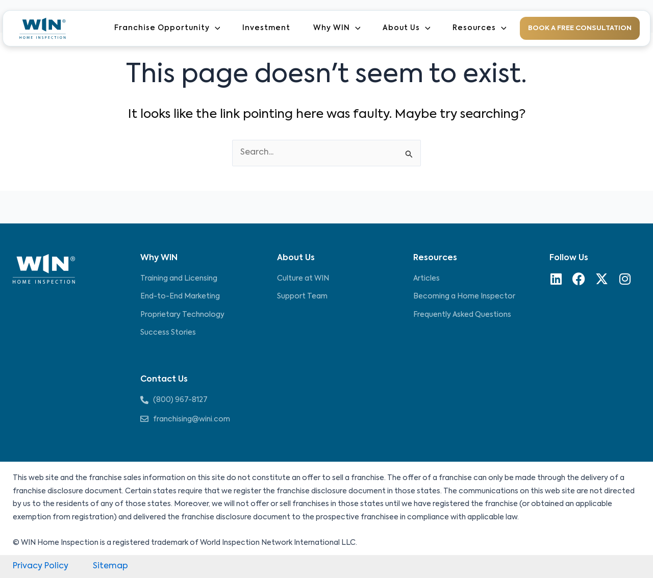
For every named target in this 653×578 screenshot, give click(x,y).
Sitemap (110, 566)
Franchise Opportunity (173, 28)
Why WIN (340, 28)
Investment (271, 28)
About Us (408, 28)
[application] (221, 28)
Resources (479, 28)
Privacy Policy (40, 566)
